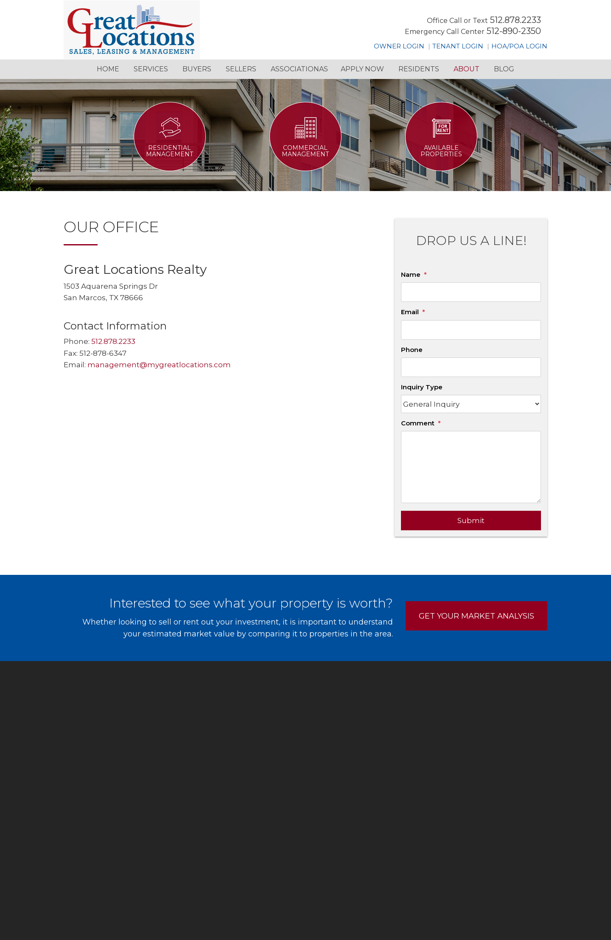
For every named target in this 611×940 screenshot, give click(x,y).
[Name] (471, 292)
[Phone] (471, 367)
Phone (412, 350)
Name (410, 274)
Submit (471, 520)
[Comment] (471, 467)
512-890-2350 (514, 31)
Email (410, 312)
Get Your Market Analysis (476, 616)
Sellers (241, 69)
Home (108, 69)
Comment (417, 423)
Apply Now (362, 69)
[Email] (471, 330)
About (466, 69)
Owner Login (399, 46)
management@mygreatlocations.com (159, 364)
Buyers (196, 69)
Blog (504, 69)
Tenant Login (457, 46)
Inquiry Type (422, 387)
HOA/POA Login (519, 46)
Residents (418, 69)
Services (151, 69)
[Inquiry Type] (471, 404)
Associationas (299, 69)
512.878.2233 (515, 20)
